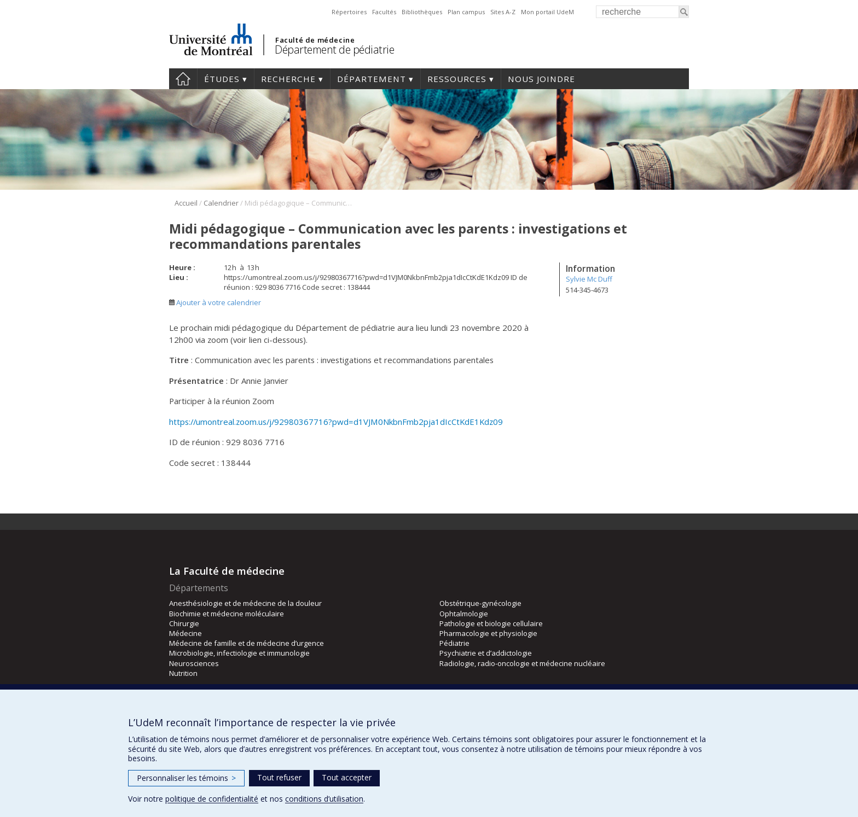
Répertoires (349, 12)
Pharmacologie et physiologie (488, 633)
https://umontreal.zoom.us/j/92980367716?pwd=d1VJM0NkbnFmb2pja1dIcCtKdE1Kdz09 (336, 421)
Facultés (384, 12)
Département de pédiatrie (334, 49)
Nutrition (183, 673)
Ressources (456, 78)
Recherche (288, 78)
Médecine (185, 633)
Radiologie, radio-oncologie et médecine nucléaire (522, 663)
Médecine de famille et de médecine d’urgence (246, 643)
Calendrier (221, 203)
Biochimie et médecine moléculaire (226, 613)
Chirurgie (184, 623)
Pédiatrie (454, 643)
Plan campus (466, 12)
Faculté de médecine (315, 40)
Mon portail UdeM (547, 12)
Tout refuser (279, 777)
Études (222, 78)
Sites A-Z (502, 12)
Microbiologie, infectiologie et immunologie (239, 653)
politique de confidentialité (211, 798)
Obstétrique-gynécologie (480, 603)
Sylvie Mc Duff (589, 279)
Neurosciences (194, 663)
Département (371, 78)
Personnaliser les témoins (186, 778)
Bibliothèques (422, 12)
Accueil (183, 78)
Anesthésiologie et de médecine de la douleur (245, 603)
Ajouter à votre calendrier (215, 302)
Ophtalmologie (463, 613)
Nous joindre (541, 78)
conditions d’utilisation (324, 798)
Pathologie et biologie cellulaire (491, 623)
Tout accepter (347, 777)
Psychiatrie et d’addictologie (485, 653)
